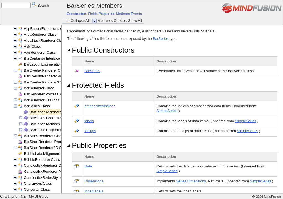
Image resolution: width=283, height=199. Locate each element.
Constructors (77, 14)
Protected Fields (95, 85)
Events (136, 14)
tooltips (90, 131)
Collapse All (81, 21)
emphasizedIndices (99, 106)
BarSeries (160, 38)
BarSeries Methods (44, 124)
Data (88, 166)
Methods (123, 14)
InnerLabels (93, 191)
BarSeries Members (45, 112)
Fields (93, 14)
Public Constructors (100, 50)
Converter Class (37, 189)
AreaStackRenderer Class (44, 40)
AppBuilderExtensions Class (46, 29)
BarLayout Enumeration (43, 64)
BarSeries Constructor (47, 118)
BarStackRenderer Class (43, 136)
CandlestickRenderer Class (45, 165)
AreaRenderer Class (40, 34)
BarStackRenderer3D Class (46, 148)
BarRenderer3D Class (41, 100)
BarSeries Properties (46, 130)
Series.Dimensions (191, 181)
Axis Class (32, 46)
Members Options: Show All (120, 21)
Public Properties (96, 145)
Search (40, 5)
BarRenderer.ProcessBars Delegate (52, 94)
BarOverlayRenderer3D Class (47, 82)
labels (89, 121)
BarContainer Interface (42, 58)
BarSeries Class (37, 106)
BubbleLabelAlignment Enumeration (52, 153)
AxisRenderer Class (40, 52)
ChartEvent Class (38, 183)
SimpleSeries (167, 111)
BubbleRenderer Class (42, 160)
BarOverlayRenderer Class (45, 70)
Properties (107, 14)
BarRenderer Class (39, 88)
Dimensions (93, 181)
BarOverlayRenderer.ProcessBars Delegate (59, 76)
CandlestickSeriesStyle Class (47, 178)
